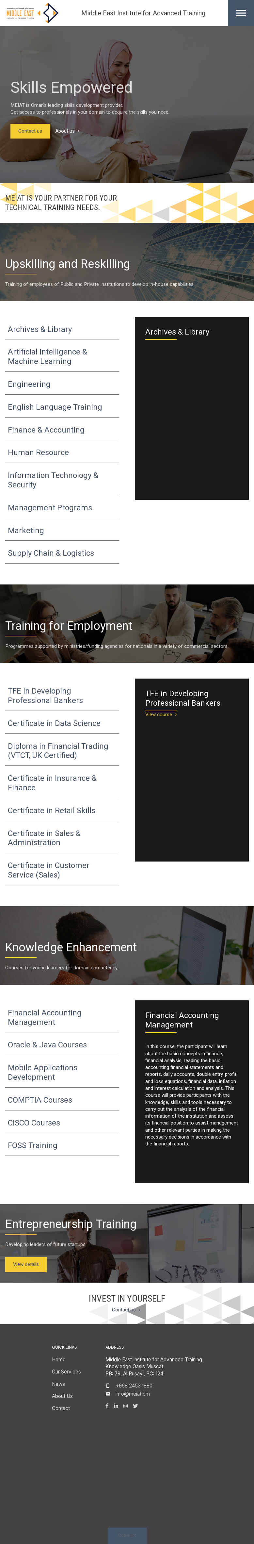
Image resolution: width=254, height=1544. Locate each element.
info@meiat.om (133, 1394)
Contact (61, 1408)
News (58, 1384)
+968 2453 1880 (134, 1386)
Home (59, 1359)
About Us (62, 1396)
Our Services (66, 1372)
